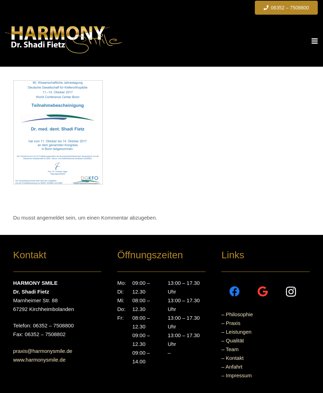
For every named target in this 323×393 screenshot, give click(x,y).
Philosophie (239, 314)
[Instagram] (291, 292)
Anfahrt (233, 367)
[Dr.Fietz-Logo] (64, 39)
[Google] (263, 292)
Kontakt (235, 358)
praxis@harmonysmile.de (42, 351)
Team (232, 349)
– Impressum (236, 375)
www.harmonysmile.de (39, 360)
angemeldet (50, 218)
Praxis (233, 323)
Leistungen (238, 332)
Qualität (235, 340)
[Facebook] (234, 292)
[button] (314, 41)
